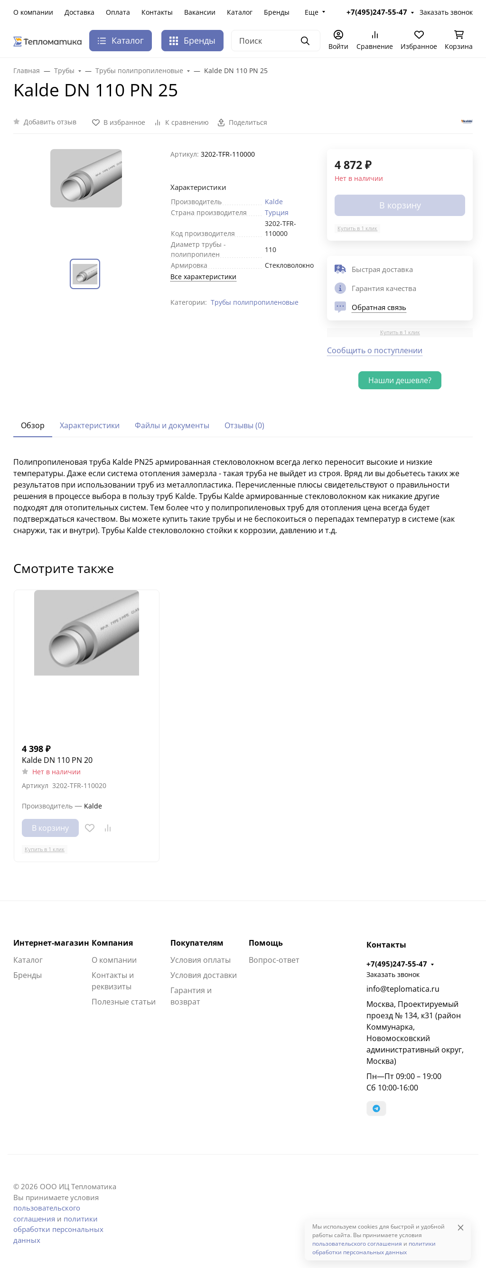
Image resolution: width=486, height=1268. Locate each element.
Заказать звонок (393, 974)
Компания (112, 943)
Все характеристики (203, 276)
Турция (277, 212)
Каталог (239, 12)
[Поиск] (275, 40)
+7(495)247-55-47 (396, 963)
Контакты (157, 12)
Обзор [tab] (33, 425)
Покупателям (197, 943)
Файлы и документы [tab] (172, 425)
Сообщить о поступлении (374, 350)
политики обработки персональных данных (58, 1229)
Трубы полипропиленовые (255, 302)
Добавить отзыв (50, 121)
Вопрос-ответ (274, 960)
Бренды (277, 12)
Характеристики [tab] (90, 425)
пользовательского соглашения (357, 1244)
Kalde (274, 201)
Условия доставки (203, 975)
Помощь (266, 943)
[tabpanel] (243, 496)
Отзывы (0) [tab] (244, 425)
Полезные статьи (124, 1001)
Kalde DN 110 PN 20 (57, 760)
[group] (86, 196)
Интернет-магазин (51, 943)
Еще (311, 12)
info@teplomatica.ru (402, 989)
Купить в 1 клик (357, 228)
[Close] (460, 1227)
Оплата (118, 12)
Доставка (79, 12)
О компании (33, 12)
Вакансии (199, 12)
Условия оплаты (200, 960)
